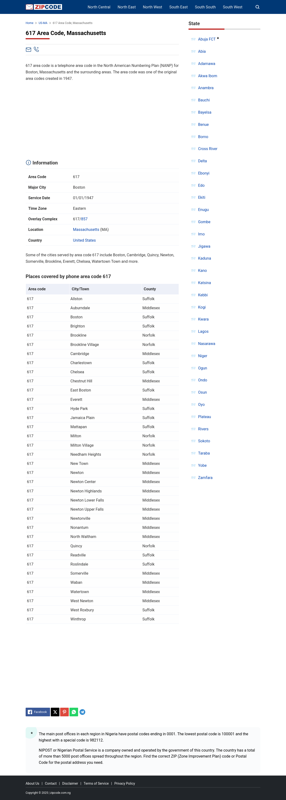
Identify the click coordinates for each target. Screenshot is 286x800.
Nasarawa (206, 343)
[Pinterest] (64, 712)
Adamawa (206, 63)
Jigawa (204, 246)
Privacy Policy (124, 783)
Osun (202, 392)
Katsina (204, 282)
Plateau (204, 417)
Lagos (203, 331)
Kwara (203, 319)
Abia (202, 51)
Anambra (206, 88)
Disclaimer (70, 783)
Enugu (203, 209)
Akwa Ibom (207, 76)
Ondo (202, 380)
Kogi (202, 307)
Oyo (201, 404)
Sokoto (204, 441)
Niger (202, 356)
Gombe (204, 222)
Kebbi (203, 295)
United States (84, 240)
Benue (203, 124)
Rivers (203, 429)
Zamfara (205, 477)
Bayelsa (204, 112)
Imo (201, 234)
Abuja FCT (207, 39)
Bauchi (204, 100)
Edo (201, 185)
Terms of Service (96, 783)
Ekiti (201, 197)
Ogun (202, 368)
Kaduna (204, 258)
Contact (51, 783)
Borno (203, 136)
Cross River (207, 148)
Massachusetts (86, 229)
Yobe (202, 465)
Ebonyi (204, 173)
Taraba (204, 453)
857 (84, 219)
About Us (32, 783)
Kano (202, 270)
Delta (202, 161)
